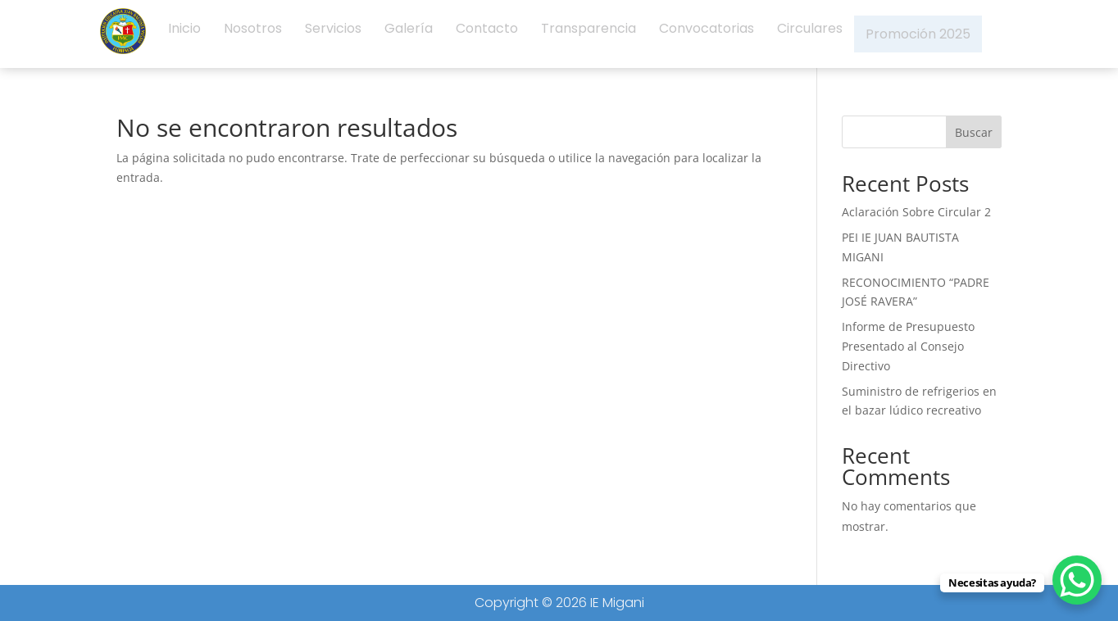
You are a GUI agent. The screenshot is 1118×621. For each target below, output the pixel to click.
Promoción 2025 (918, 34)
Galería (408, 34)
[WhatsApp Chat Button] (1077, 580)
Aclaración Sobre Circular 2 (916, 212)
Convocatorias (706, 34)
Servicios (333, 34)
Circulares (810, 34)
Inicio (184, 34)
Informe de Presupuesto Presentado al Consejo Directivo (908, 346)
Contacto (487, 34)
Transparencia (588, 34)
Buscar (974, 132)
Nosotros (253, 34)
